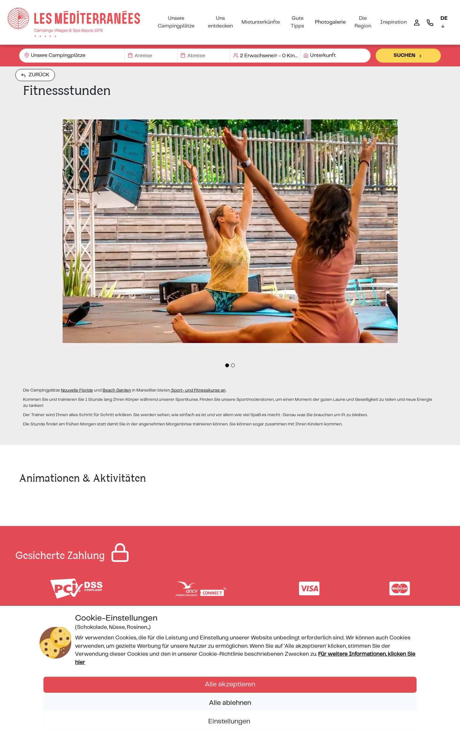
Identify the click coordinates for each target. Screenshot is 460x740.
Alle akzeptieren (230, 684)
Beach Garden (117, 390)
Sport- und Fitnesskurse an (198, 390)
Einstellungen (230, 721)
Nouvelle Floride (77, 390)
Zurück (35, 75)
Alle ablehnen (230, 703)
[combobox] (72, 56)
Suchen (408, 55)
